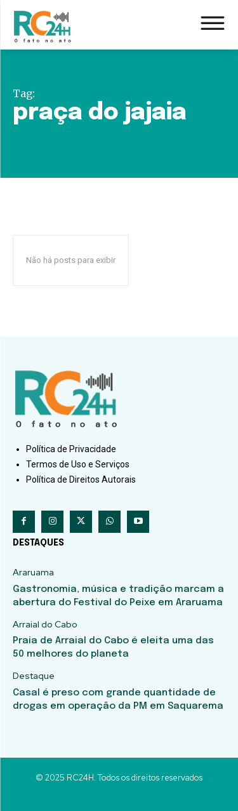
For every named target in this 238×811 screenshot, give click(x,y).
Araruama (33, 572)
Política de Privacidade (71, 449)
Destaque (34, 676)
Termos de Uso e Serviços (77, 464)
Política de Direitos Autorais (81, 479)
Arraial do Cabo (45, 624)
